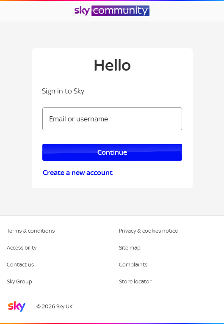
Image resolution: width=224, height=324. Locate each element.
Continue (112, 152)
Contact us (20, 264)
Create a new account (78, 172)
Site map (130, 247)
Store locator (135, 281)
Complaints (133, 264)
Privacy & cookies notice (148, 231)
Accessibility (21, 247)
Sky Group (19, 281)
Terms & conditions (31, 231)
